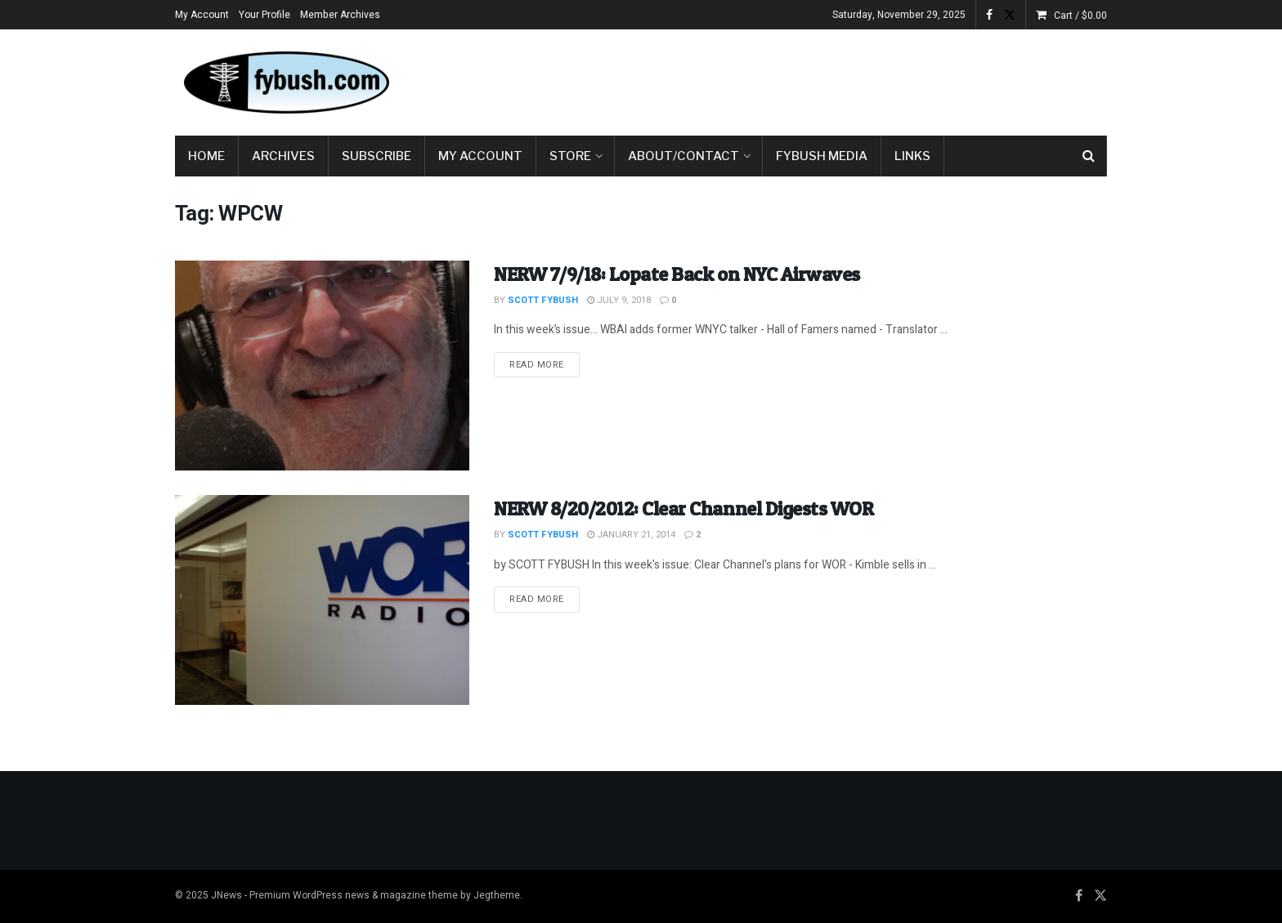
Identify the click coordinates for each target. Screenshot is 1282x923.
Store (570, 156)
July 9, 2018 (619, 300)
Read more (544, 364)
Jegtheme (496, 895)
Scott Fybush (543, 300)
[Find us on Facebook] (1079, 896)
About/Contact (683, 156)
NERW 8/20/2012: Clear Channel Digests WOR (683, 508)
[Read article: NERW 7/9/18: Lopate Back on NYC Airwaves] (322, 365)
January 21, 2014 (631, 535)
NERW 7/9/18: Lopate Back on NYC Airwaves (677, 274)
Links (912, 156)
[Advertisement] (809, 79)
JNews (226, 895)
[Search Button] (1089, 156)
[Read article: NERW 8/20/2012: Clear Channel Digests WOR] (322, 600)
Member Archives (340, 14)
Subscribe (376, 156)
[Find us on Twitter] (1100, 896)
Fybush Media (821, 156)
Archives (283, 156)
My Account (202, 14)
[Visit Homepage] (285, 82)
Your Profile (264, 14)
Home (206, 156)
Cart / (1080, 15)
